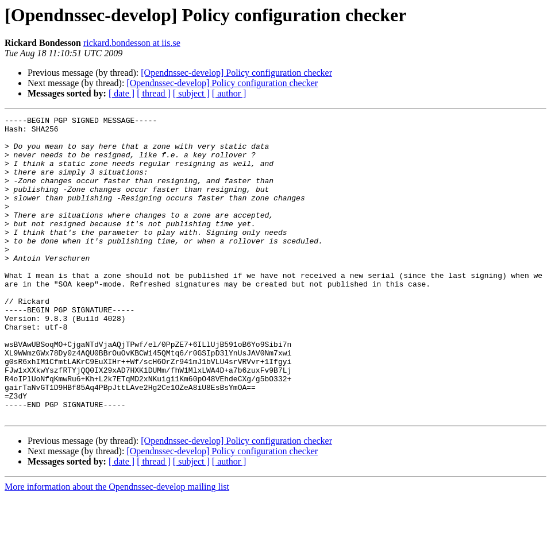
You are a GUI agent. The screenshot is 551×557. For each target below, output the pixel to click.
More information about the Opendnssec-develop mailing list (117, 547)
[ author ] (229, 93)
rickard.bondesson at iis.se (131, 43)
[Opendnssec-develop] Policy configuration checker (236, 73)
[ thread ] (154, 93)
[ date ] (121, 93)
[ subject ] (191, 93)
